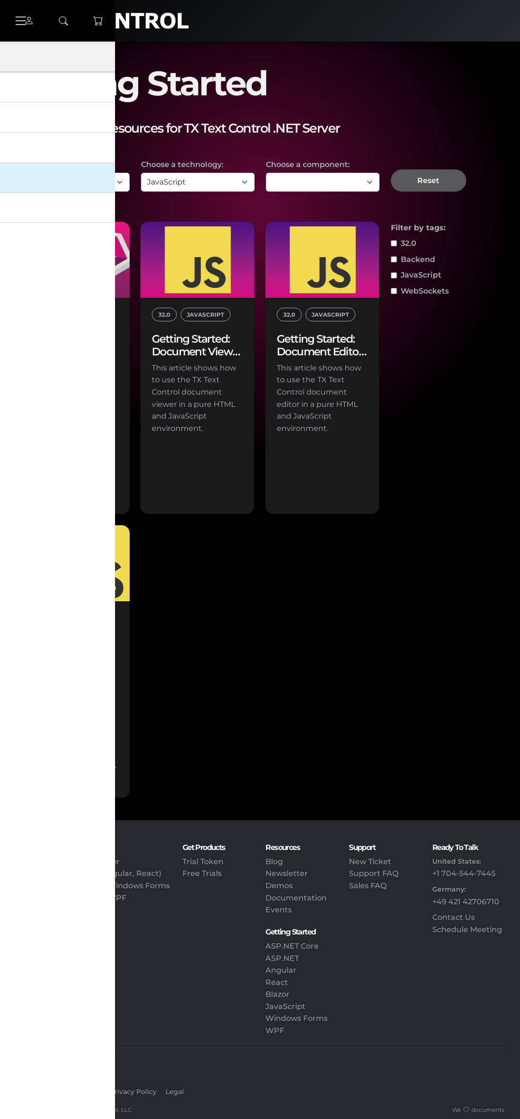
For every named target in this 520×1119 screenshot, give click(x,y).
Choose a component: (308, 164)
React (276, 982)
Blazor (277, 994)
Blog (274, 861)
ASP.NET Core (292, 946)
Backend (418, 259)
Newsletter (286, 873)
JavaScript (421, 274)
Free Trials (202, 873)
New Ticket (370, 861)
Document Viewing (53, 1006)
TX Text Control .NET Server (68, 861)
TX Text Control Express (61, 909)
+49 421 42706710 (465, 901)
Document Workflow (56, 1018)
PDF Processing (46, 982)
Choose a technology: (182, 164)
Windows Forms (296, 1018)
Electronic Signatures (57, 994)
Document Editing (51, 970)
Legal (174, 1091)
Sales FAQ (368, 885)
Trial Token (202, 861)
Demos (279, 885)
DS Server (35, 921)
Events (278, 909)
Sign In (28, 1091)
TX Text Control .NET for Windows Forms (93, 885)
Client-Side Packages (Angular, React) (88, 873)
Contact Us (453, 917)
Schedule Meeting (467, 929)
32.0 (408, 243)
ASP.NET (282, 958)
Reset (428, 180)
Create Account (75, 1091)
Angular (281, 970)
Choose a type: (44, 164)
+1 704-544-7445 (463, 873)
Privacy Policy (133, 1091)
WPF (274, 1030)
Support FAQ (373, 873)
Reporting (35, 958)
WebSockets (425, 290)
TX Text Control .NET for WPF (71, 897)
